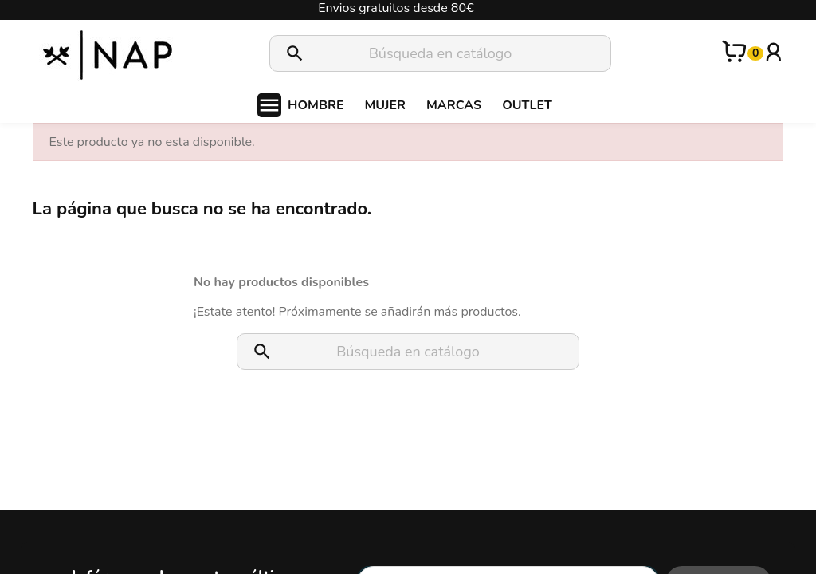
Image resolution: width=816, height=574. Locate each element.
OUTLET (527, 105)
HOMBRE (315, 105)
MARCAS (453, 105)
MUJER (385, 105)
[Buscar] (440, 53)
